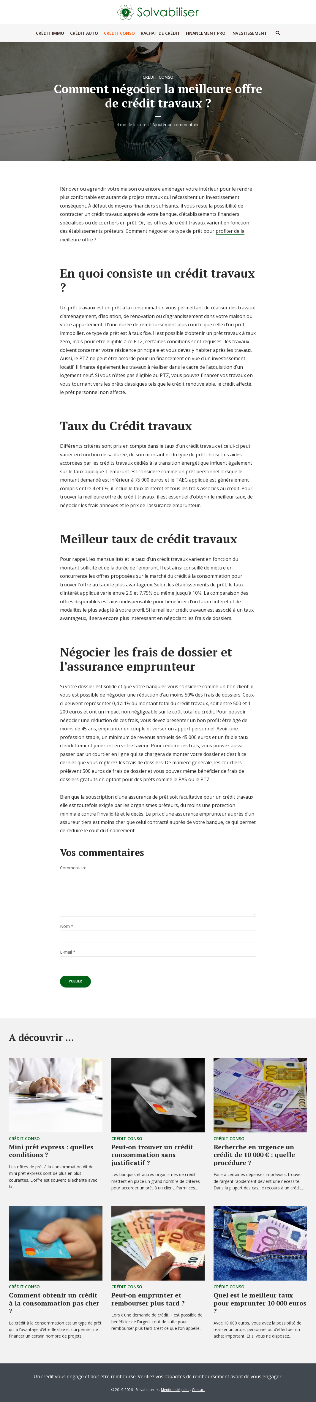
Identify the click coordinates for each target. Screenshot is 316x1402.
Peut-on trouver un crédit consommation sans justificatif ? (152, 1155)
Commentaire (73, 868)
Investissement (249, 33)
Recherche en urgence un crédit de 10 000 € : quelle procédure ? (254, 1155)
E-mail (67, 952)
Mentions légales (175, 1389)
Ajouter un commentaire (176, 124)
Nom (66, 926)
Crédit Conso (119, 33)
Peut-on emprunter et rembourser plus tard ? (148, 1299)
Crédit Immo (50, 33)
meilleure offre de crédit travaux (118, 496)
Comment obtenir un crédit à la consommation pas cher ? (54, 1303)
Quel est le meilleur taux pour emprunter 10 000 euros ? (260, 1303)
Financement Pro (205, 33)
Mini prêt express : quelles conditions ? (51, 1151)
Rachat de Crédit (160, 33)
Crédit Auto (84, 33)
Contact (198, 1389)
